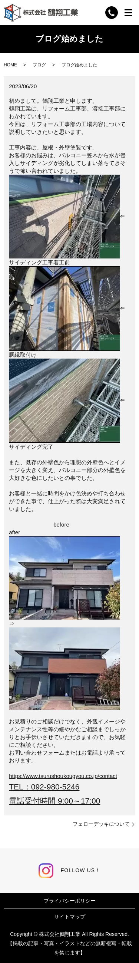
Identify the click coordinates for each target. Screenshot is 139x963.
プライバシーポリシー (70, 901)
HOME (10, 64)
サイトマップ (69, 917)
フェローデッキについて (101, 824)
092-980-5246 (55, 786)
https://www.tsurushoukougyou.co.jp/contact (63, 776)
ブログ (39, 64)
